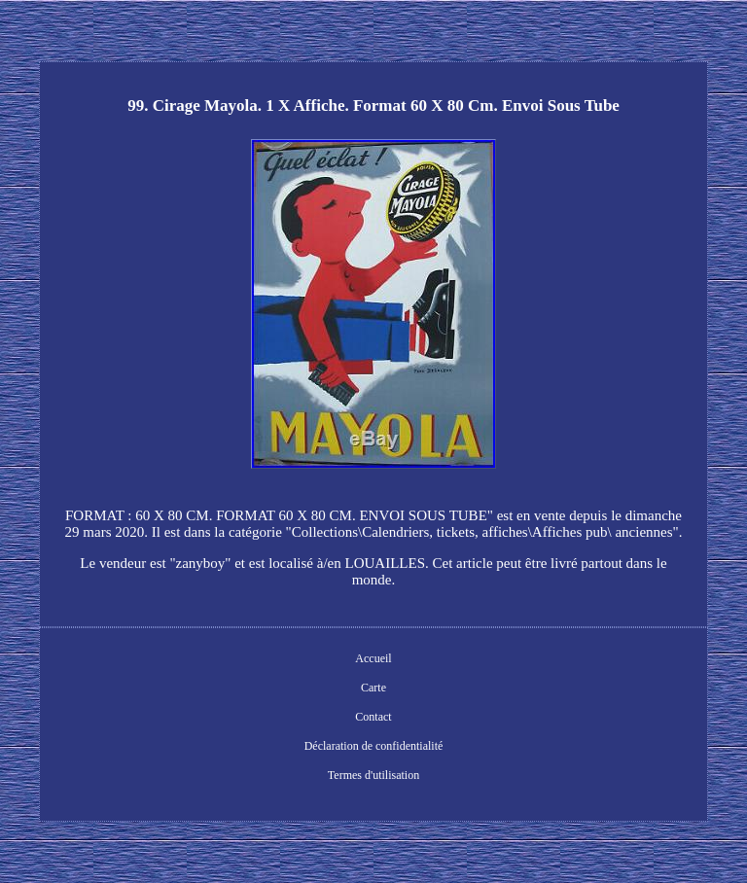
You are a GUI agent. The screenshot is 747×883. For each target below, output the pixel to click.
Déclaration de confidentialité (374, 746)
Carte (373, 687)
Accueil (373, 658)
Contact (373, 717)
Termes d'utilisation (373, 775)
